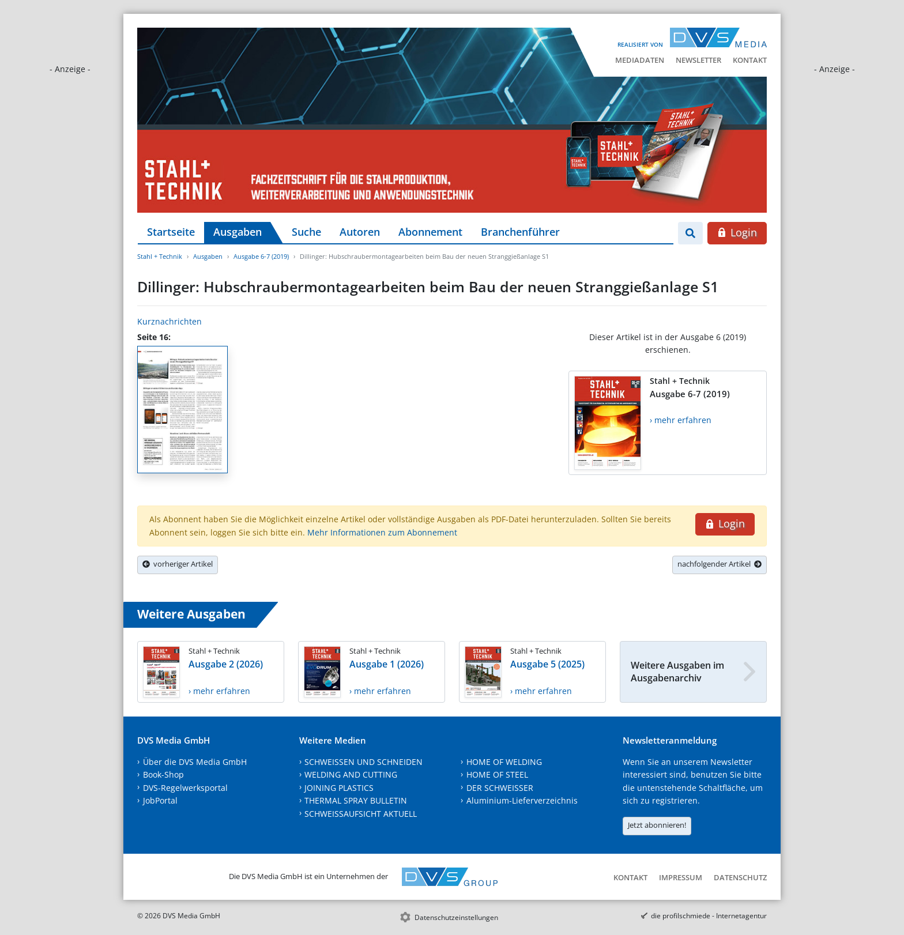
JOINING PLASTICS (339, 787)
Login (737, 232)
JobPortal (160, 800)
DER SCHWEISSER (499, 787)
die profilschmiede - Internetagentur (709, 916)
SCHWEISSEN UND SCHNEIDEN (363, 761)
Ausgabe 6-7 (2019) (261, 256)
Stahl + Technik (159, 256)
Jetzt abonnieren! (657, 825)
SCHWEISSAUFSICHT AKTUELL (360, 813)
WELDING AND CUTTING (350, 774)
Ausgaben (237, 232)
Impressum (680, 877)
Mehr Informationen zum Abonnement (382, 532)
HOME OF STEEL (497, 774)
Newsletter (698, 60)
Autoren (360, 232)
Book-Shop (163, 774)
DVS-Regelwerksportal (185, 787)
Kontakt (750, 60)
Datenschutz (740, 877)
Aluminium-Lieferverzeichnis (522, 800)
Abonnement (430, 232)
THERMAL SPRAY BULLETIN (355, 800)
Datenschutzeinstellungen (456, 917)
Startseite (171, 232)
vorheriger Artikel (177, 564)
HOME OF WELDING (504, 761)
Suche (306, 232)
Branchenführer (520, 232)
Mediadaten (639, 60)
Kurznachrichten (169, 321)
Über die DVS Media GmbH (195, 761)
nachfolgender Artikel (719, 564)
